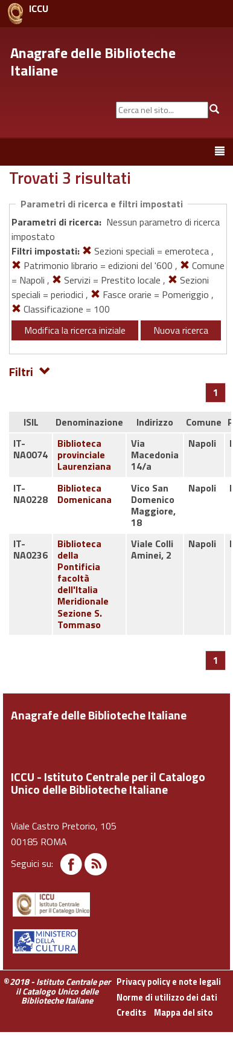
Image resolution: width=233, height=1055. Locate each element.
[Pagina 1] (216, 392)
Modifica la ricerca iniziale (75, 330)
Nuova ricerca (180, 330)
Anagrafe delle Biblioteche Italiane (93, 61)
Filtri (30, 371)
